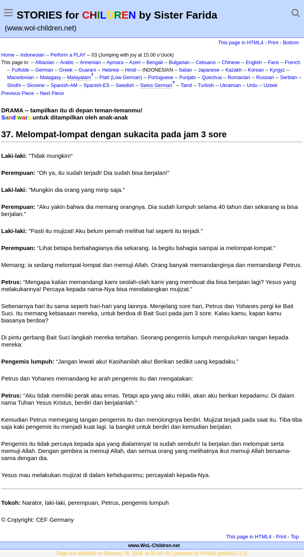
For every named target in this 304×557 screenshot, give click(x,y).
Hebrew (110, 70)
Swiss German (156, 85)
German (44, 70)
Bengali (154, 62)
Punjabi (187, 77)
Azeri (134, 62)
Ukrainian (230, 85)
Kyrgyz (277, 70)
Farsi (273, 62)
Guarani (87, 70)
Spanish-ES (97, 85)
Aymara (115, 62)
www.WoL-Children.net (154, 545)
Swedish (125, 85)
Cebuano (206, 62)
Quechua (212, 77)
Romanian (239, 77)
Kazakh (234, 70)
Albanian (44, 62)
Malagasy (50, 77)
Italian (185, 70)
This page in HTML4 (241, 42)
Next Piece (52, 93)
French (292, 62)
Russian (265, 77)
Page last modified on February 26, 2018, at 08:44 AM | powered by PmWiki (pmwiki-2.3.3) (152, 553)
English (254, 62)
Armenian (90, 62)
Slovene (36, 85)
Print (273, 42)
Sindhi (14, 85)
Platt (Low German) (120, 77)
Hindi (130, 70)
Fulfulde (20, 70)
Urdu (252, 85)
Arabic (67, 62)
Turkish (206, 85)
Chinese (231, 62)
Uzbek (270, 85)
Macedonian (20, 77)
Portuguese (160, 77)
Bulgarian (179, 62)
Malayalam (79, 77)
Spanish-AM (64, 85)
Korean (256, 70)
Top (295, 537)
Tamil (186, 85)
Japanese (208, 70)
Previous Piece (17, 93)
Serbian (288, 77)
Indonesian (32, 55)
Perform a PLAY (68, 55)
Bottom (291, 42)
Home (7, 55)
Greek (65, 70)
